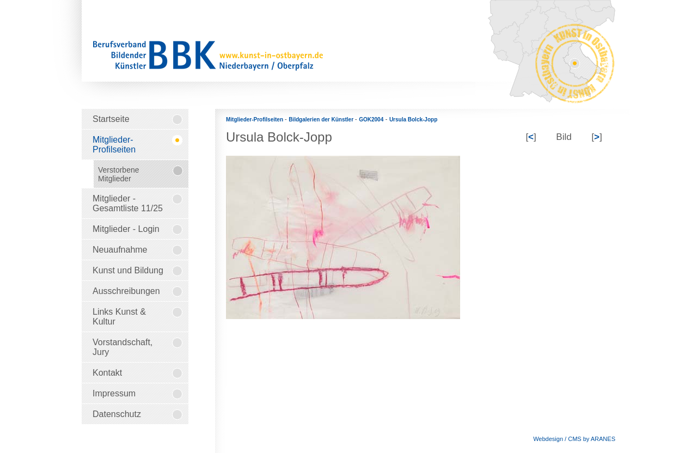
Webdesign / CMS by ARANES (574, 439)
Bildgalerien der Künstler (322, 120)
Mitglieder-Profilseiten (255, 120)
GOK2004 (371, 120)
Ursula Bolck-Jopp (413, 120)
